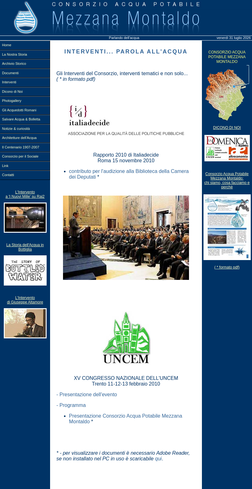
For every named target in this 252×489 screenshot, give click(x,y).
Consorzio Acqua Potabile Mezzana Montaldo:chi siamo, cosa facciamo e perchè (226, 180)
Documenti (10, 73)
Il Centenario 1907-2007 (20, 147)
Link (5, 166)
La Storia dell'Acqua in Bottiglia (25, 247)
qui (158, 458)
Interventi (9, 82)
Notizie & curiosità (16, 129)
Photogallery (11, 101)
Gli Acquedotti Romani (19, 110)
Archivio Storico (14, 63)
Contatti (8, 175)
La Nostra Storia (14, 54)
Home (6, 45)
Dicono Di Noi (227, 127)
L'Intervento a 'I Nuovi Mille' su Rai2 (25, 194)
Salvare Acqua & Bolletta (21, 119)
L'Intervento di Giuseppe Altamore (25, 300)
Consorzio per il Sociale (20, 156)
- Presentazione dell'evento (86, 394)
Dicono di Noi (12, 91)
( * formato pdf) (226, 267)
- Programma (71, 405)
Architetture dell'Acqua (19, 138)
